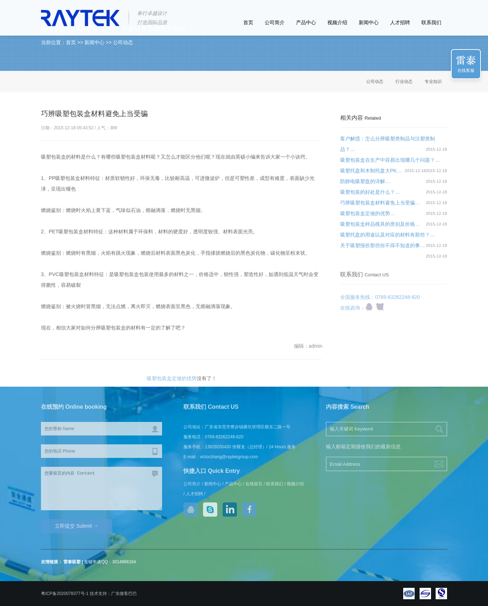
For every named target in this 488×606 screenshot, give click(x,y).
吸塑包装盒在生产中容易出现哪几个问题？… (390, 163)
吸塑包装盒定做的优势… (367, 217)
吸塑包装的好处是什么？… (370, 195)
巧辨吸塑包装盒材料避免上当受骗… (380, 206)
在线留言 (254, 483)
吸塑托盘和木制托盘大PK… (371, 174)
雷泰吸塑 (72, 561)
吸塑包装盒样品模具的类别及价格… (380, 227)
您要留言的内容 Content (101, 488)
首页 (248, 22)
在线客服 (465, 70)
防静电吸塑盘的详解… (365, 185)
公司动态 (374, 81)
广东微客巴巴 (124, 593)
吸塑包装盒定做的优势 (172, 382)
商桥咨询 (380, 313)
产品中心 (306, 22)
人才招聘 (400, 22)
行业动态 (403, 81)
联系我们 (431, 22)
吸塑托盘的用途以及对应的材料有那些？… (387, 238)
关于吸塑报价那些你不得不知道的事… (382, 249)
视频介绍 (337, 22)
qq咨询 (369, 313)
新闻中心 (369, 22)
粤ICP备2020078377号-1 (64, 593)
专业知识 (433, 81)
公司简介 (275, 22)
